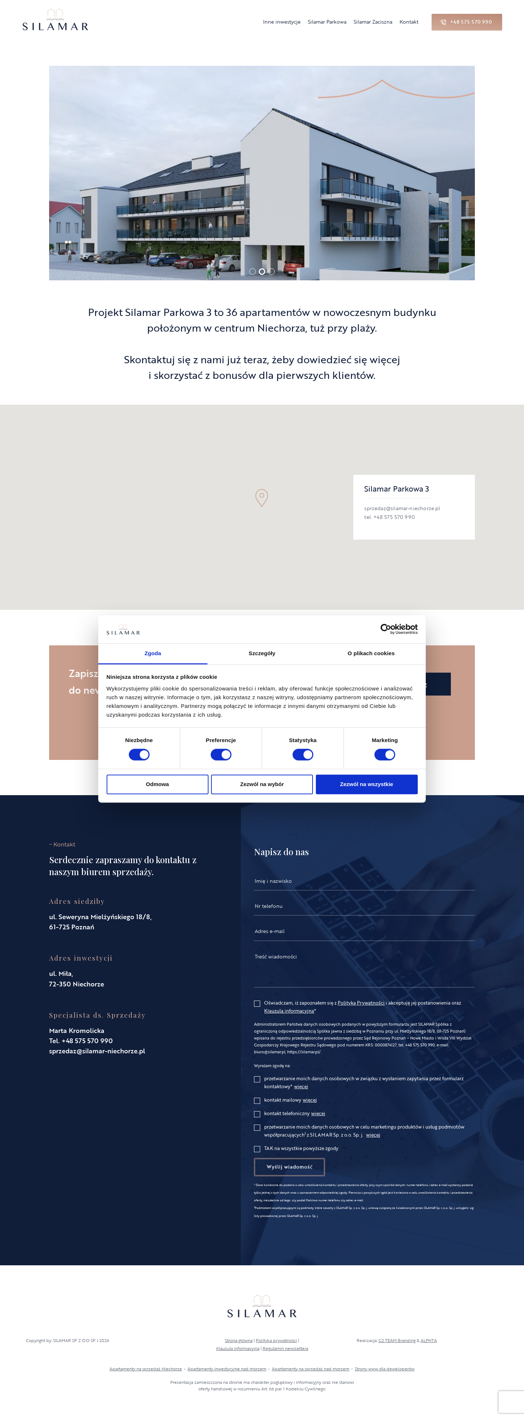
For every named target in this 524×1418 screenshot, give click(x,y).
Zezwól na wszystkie (366, 784)
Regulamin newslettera (285, 1348)
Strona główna (239, 1340)
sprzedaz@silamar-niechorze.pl (97, 1051)
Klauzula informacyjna (237, 1348)
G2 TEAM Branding (397, 1340)
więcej (301, 1086)
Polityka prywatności (276, 1340)
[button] (252, 271)
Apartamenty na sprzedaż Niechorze (146, 1368)
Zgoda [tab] (152, 653)
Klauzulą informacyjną (289, 1010)
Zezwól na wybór (262, 784)
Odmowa (157, 784)
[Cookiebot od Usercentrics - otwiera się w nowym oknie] (386, 629)
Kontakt (409, 21)
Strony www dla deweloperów (384, 1368)
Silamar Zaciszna (373, 21)
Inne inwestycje (282, 21)
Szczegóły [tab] (262, 653)
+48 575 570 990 (87, 1040)
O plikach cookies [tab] (371, 653)
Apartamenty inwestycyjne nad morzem (226, 1368)
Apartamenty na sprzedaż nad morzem (310, 1368)
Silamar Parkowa (327, 21)
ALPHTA (429, 1340)
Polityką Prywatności (361, 1002)
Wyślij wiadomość (289, 1166)
